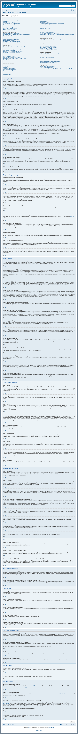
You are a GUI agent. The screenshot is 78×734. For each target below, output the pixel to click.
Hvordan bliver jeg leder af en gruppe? (47, 24)
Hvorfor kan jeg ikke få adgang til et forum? (11, 53)
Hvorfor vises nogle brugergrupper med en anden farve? (50, 25)
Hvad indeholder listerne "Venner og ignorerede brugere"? (50, 39)
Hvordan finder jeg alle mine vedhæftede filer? (48, 62)
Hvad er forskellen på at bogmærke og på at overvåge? (50, 53)
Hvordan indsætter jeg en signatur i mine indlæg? (12, 49)
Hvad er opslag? (6, 71)
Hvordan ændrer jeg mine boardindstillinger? (11, 33)
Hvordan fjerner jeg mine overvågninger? (47, 57)
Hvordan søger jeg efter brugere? (46, 48)
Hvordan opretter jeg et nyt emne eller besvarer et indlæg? (14, 46)
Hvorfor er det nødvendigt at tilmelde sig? (10, 20)
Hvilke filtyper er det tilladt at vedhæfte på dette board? (50, 61)
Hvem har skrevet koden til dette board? (47, 66)
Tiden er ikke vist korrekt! (7, 35)
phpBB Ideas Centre (63, 693)
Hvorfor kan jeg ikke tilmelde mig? (9, 22)
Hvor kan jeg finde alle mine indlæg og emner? (48, 49)
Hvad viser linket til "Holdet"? (45, 28)
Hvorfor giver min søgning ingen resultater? (48, 46)
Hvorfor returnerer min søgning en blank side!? (48, 47)
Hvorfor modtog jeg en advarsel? (9, 56)
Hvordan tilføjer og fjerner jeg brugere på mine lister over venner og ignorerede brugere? (56, 40)
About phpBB (25, 687)
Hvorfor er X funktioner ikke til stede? (46, 67)
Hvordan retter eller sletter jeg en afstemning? (11, 52)
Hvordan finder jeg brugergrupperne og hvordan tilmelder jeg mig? (52, 23)
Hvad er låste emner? (7, 73)
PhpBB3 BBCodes (51, 727)
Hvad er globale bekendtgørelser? (9, 69)
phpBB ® (72, 216)
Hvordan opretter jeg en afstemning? (10, 50)
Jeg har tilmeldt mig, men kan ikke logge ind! (11, 23)
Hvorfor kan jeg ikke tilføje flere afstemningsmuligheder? (13, 51)
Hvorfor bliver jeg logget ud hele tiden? (10, 28)
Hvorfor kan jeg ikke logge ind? (9, 24)
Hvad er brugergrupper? (44, 22)
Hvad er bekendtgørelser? (8, 70)
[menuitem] (11, 10)
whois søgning (6, 703)
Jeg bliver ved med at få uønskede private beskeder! (49, 33)
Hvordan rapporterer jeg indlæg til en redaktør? (11, 57)
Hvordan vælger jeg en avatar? (9, 40)
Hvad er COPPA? (6, 21)
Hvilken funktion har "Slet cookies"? (9, 29)
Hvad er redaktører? (43, 21)
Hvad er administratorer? (44, 20)
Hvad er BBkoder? (6, 64)
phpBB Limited (34, 685)
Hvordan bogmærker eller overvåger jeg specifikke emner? (50, 54)
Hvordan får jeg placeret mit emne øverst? (11, 60)
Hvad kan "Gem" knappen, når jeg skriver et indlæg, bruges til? (14, 58)
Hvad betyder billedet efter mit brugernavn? (11, 39)
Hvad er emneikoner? (7, 74)
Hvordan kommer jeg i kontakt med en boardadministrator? (51, 69)
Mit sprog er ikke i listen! (7, 38)
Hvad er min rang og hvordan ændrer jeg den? (11, 41)
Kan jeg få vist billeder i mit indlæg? (9, 68)
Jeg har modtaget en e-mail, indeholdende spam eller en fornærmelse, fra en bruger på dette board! (57, 35)
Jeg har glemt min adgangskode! (9, 27)
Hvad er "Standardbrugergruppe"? (46, 27)
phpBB (29, 727)
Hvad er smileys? (6, 67)
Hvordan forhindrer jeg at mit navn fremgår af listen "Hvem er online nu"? (16, 34)
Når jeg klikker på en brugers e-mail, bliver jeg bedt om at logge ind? (15, 42)
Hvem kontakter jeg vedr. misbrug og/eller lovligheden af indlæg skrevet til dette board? (56, 68)
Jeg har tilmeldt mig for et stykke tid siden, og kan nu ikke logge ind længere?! (17, 25)
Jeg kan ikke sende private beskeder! (47, 32)
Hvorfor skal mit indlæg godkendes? (9, 59)
